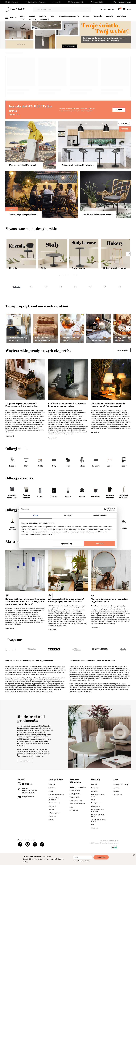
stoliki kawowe (28, 889)
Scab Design (79, 876)
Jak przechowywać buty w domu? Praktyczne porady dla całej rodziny (21, 606)
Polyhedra (87, 876)
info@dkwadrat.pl (28, 998)
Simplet (79, 874)
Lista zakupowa (120, 8)
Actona (116, 874)
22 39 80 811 (127, 2)
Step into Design (98, 876)
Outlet (22, 19)
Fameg (126, 874)
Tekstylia (109, 16)
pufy (43, 889)
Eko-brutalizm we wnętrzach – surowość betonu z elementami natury (67, 606)
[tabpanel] (68, 35)
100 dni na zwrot (11, 2)
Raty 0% (56, 2)
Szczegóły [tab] (68, 515)
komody (57, 889)
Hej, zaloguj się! (109, 9)
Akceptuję (99, 544)
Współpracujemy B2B (75, 2)
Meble (22, 16)
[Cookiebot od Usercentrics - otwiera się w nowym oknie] (105, 509)
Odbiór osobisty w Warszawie (35, 2)
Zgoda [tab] (35, 515)
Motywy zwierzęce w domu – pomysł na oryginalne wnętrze (109, 802)
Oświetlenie (121, 16)
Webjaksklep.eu (113, 1042)
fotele (39, 889)
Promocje (32, 19)
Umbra (121, 874)
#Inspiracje (44, 19)
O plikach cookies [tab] (100, 515)
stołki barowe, (50, 889)
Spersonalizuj (67, 544)
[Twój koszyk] (127, 9)
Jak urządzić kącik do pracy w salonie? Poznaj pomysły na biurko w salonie (66, 802)
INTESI (127, 872)
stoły (20, 889)
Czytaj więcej (9, 638)
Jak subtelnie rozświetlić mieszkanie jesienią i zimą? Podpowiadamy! (108, 606)
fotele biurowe (13, 891)
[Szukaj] (87, 9)
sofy (35, 889)
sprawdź (119, 160)
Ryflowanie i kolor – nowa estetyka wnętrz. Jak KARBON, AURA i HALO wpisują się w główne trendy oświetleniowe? (25, 803)
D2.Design (73, 874)
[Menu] (12, 18)
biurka (63, 889)
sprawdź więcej (25, 962)
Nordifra (72, 876)
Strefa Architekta (97, 2)
